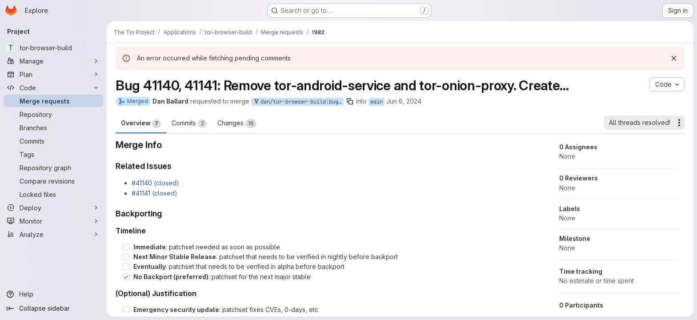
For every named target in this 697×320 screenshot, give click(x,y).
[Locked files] (53, 194)
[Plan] (53, 74)
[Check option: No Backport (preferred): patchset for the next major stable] (126, 276)
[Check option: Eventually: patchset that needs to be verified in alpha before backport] (126, 266)
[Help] (53, 294)
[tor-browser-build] (53, 47)
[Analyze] (53, 234)
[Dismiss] (674, 58)
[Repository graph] (53, 167)
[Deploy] (53, 207)
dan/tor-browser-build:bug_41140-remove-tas (298, 102)
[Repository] (53, 114)
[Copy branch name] (349, 101)
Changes (236, 123)
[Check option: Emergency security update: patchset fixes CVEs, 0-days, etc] (126, 309)
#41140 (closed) (155, 183)
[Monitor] (53, 221)
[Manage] (53, 61)
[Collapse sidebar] (53, 308)
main (376, 101)
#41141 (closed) (154, 193)
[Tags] (53, 154)
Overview (141, 123)
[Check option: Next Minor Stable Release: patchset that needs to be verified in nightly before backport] (126, 256)
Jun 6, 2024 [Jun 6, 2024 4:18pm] (403, 101)
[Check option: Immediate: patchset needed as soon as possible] (126, 247)
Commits (189, 123)
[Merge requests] (53, 101)
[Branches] (53, 127)
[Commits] (53, 141)
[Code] (53, 87)
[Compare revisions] (53, 181)
